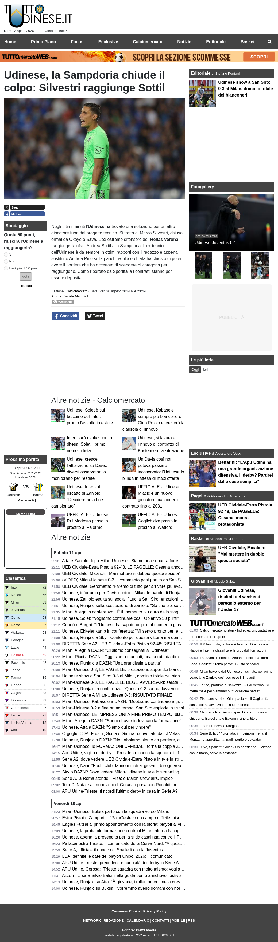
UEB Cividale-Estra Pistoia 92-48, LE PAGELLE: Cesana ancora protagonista (135, 567)
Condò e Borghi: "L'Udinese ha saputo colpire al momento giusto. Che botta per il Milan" (145, 624)
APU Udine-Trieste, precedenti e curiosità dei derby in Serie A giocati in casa (134, 862)
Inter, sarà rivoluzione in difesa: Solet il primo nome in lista (89, 444)
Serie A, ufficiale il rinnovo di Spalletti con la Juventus (112, 850)
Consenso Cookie (125, 911)
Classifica (16, 578)
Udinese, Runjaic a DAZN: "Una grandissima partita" (112, 663)
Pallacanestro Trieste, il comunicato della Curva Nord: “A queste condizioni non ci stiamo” (146, 843)
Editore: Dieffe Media (139, 930)
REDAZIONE (114, 921)
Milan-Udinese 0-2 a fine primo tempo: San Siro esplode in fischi (123, 708)
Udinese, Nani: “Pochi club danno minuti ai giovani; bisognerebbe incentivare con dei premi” (149, 765)
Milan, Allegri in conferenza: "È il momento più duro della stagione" (125, 612)
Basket (198, 538)
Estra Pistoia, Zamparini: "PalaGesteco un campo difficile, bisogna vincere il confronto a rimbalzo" (154, 818)
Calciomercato (76, 291)
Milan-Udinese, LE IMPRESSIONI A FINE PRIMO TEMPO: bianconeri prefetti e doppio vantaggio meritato (162, 714)
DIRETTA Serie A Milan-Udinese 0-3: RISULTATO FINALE (117, 695)
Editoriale (201, 73)
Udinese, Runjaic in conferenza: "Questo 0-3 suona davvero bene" (125, 688)
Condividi (65, 316)
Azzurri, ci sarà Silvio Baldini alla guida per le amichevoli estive (121, 875)
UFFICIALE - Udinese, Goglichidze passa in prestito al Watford (159, 521)
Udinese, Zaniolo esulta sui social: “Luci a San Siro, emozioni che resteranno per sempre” (147, 599)
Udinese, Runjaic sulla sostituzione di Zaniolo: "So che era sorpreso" (127, 605)
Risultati (26, 286)
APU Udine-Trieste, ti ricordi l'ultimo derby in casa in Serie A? (120, 791)
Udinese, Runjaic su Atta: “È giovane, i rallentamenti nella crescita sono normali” (138, 882)
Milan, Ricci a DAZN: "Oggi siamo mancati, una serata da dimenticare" (129, 656)
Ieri (205, 370)
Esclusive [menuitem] (108, 41)
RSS (191, 921)
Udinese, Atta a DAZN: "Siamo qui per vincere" (106, 727)
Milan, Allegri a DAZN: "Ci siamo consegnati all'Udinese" (115, 650)
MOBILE (178, 921)
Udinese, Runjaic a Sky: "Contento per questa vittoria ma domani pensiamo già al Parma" (147, 637)
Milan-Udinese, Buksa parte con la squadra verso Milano (115, 811)
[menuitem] (269, 42)
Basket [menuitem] (247, 41)
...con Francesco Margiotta (220, 726)
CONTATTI (160, 921)
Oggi (195, 370)
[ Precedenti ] (26, 500)
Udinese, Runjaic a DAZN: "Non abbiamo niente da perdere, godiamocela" (132, 740)
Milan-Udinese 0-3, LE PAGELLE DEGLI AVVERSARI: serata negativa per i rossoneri (143, 682)
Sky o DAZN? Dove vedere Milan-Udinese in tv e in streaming (120, 772)
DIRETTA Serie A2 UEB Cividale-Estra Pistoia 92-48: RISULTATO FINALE (132, 644)
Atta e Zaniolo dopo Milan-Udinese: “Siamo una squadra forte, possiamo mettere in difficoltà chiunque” (159, 560)
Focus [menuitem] (77, 41)
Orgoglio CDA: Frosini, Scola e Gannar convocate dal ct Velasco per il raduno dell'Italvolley (148, 733)
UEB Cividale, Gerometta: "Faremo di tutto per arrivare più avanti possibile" (133, 586)
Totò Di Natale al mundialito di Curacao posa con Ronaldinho (119, 785)
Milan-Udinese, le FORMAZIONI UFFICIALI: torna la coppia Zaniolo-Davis (132, 746)
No (11, 261)
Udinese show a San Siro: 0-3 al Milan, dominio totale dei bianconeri (127, 676)
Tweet (95, 316)
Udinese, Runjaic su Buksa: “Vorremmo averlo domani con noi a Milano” (130, 888)
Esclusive (201, 453)
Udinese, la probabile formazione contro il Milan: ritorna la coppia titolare (130, 830)
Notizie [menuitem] (184, 41)
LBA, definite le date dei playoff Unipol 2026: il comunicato (117, 856)
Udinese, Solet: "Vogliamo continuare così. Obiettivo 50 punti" (120, 618)
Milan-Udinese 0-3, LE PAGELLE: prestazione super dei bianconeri (125, 669)
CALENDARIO (137, 921)
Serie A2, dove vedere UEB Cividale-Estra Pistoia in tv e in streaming (127, 759)
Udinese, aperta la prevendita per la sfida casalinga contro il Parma (126, 837)
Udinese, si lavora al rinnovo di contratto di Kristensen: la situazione (161, 444)
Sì (11, 254)
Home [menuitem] (10, 41)
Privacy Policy (155, 911)
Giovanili (200, 581)
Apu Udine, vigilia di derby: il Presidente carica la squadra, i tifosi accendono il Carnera (144, 753)
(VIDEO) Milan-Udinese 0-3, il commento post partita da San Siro (124, 580)
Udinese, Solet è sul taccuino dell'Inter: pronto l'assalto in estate (90, 416)
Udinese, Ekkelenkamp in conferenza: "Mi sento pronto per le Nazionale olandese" (140, 631)
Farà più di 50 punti (24, 268)
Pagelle (198, 496)
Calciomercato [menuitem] (147, 41)
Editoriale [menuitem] (216, 41)
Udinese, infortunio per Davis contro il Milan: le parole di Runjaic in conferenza (136, 592)
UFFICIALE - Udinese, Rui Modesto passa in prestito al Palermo (88, 521)
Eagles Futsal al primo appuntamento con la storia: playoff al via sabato (130, 824)
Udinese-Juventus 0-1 (215, 242)
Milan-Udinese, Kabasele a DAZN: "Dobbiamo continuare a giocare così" (131, 701)
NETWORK (92, 921)
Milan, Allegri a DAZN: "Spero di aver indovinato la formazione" (121, 721)
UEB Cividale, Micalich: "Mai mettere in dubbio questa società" (121, 573)
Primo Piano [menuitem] (43, 41)
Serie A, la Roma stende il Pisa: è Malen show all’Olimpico (117, 778)
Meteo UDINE (26, 514)
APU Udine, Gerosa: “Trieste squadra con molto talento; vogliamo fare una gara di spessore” (149, 869)
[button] (26, 276)
